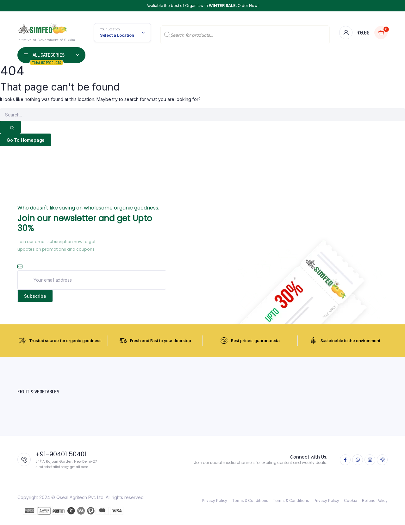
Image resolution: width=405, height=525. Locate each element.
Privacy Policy (214, 500)
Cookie (350, 500)
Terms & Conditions (250, 500)
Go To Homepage (26, 140)
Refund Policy (375, 500)
